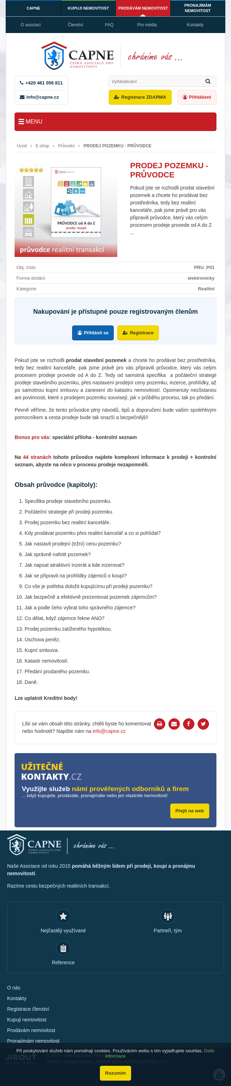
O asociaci (31, 24)
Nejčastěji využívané (63, 930)
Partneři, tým (168, 930)
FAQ (109, 24)
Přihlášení (200, 97)
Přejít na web (190, 810)
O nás (13, 988)
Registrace (141, 332)
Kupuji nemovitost (88, 8)
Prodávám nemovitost (143, 8)
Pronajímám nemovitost (197, 8)
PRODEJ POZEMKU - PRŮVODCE (117, 145)
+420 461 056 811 (44, 83)
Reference (63, 962)
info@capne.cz (42, 97)
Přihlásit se (96, 332)
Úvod (22, 145)
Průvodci (66, 145)
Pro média (147, 24)
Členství (75, 24)
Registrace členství (28, 1009)
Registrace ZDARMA (143, 97)
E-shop (42, 145)
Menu (34, 122)
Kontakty (195, 24)
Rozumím (115, 1073)
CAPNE (34, 8)
